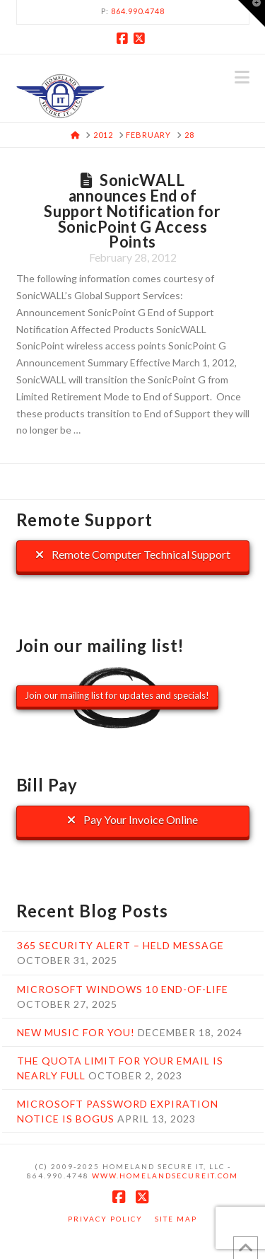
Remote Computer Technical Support (132, 554)
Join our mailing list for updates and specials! (117, 695)
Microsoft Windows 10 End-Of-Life (122, 989)
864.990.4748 (138, 11)
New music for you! (76, 1032)
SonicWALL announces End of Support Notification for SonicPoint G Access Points (132, 210)
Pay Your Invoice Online (132, 819)
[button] (242, 77)
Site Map (176, 1218)
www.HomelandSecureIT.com (165, 1175)
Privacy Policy (105, 1218)
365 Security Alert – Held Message (120, 945)
